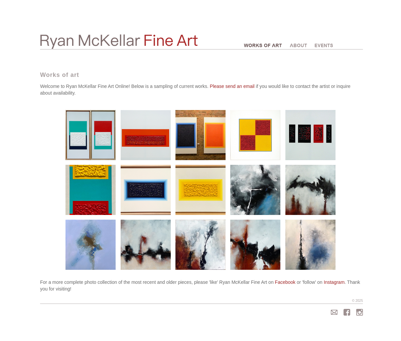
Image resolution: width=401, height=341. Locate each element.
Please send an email (232, 86)
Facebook (285, 282)
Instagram (334, 282)
